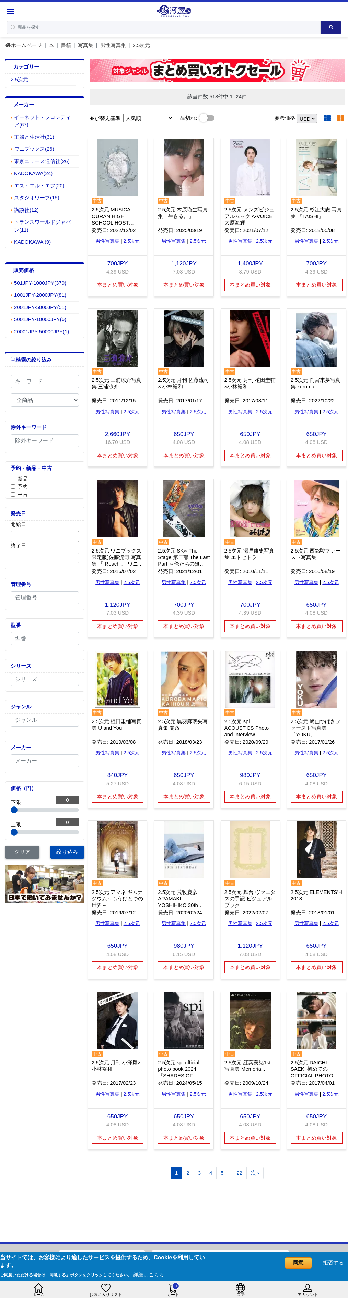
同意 (298, 1262)
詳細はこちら (148, 1274)
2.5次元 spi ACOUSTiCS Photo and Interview (246, 727)
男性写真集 (113, 45)
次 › (255, 1173)
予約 (23, 486)
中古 (23, 494)
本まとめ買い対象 (117, 285)
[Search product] (331, 27)
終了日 (18, 545)
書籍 (66, 45)
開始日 (18, 524)
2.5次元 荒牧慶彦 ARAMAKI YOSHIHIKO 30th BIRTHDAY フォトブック (181, 905)
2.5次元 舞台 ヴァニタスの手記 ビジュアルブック (250, 898)
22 (239, 1173)
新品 (23, 479)
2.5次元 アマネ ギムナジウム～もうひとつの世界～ (117, 898)
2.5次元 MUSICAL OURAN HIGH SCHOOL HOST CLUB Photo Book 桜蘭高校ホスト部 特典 (116, 223)
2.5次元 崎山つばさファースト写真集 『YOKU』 (315, 727)
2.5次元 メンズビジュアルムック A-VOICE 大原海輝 (249, 216)
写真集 (85, 45)
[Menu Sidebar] (11, 11)
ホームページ (23, 45)
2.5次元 (141, 45)
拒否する (333, 1262)
